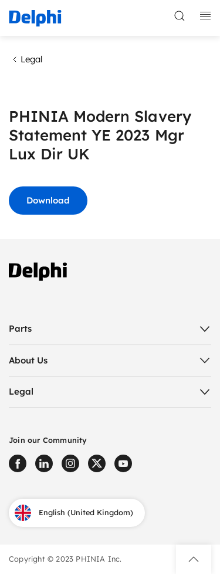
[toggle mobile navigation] (205, 16)
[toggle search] (179, 16)
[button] (193, 559)
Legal (25, 59)
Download (48, 200)
